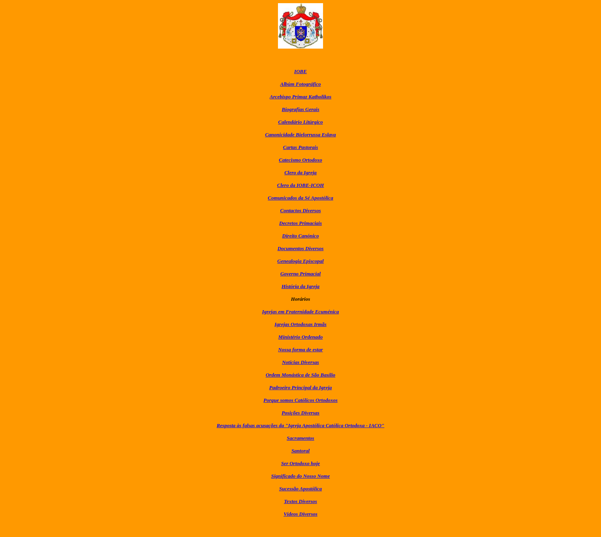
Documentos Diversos (301, 248)
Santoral (300, 451)
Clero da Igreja (300, 172)
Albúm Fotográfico (300, 84)
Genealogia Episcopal (300, 261)
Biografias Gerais (300, 109)
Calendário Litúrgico (300, 122)
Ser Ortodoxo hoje (300, 463)
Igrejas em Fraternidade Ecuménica (300, 312)
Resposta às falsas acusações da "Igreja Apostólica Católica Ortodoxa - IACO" (300, 425)
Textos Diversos (300, 501)
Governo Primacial (300, 274)
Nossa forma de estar (300, 349)
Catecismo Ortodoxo (300, 160)
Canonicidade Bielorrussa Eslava (300, 135)
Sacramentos (300, 438)
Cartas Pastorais (300, 147)
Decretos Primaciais (300, 223)
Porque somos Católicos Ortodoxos (300, 400)
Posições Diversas (300, 413)
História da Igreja (300, 286)
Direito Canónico (300, 236)
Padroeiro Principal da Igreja (300, 387)
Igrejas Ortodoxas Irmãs (300, 324)
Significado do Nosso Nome (300, 476)
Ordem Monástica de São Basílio (300, 375)
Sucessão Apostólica (300, 489)
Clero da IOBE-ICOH (300, 185)
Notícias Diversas (300, 362)
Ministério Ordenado (300, 337)
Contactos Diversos (300, 210)
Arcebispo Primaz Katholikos (300, 97)
